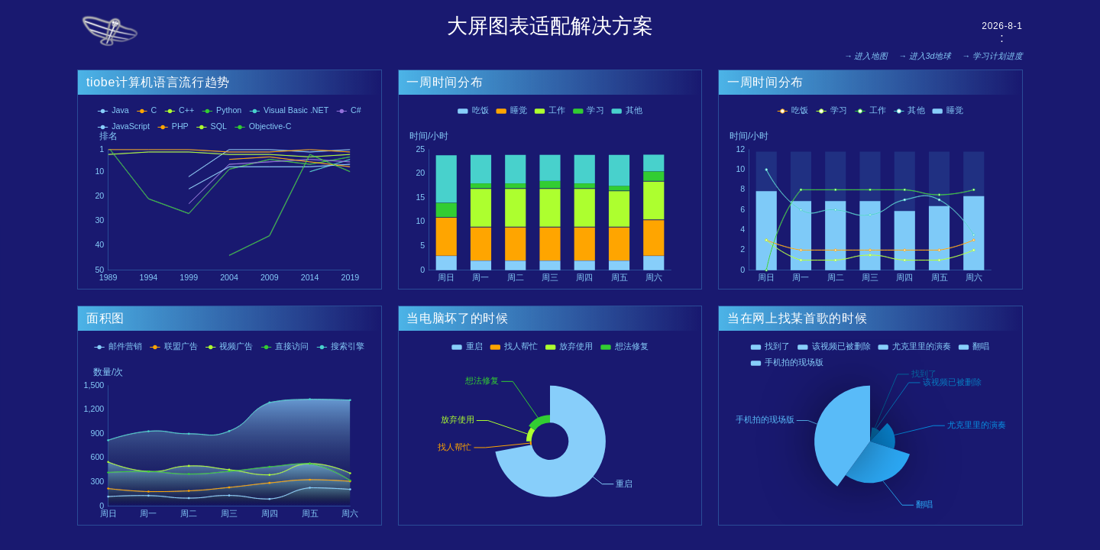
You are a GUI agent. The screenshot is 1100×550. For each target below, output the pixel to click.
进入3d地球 (930, 55)
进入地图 (871, 55)
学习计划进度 (997, 55)
